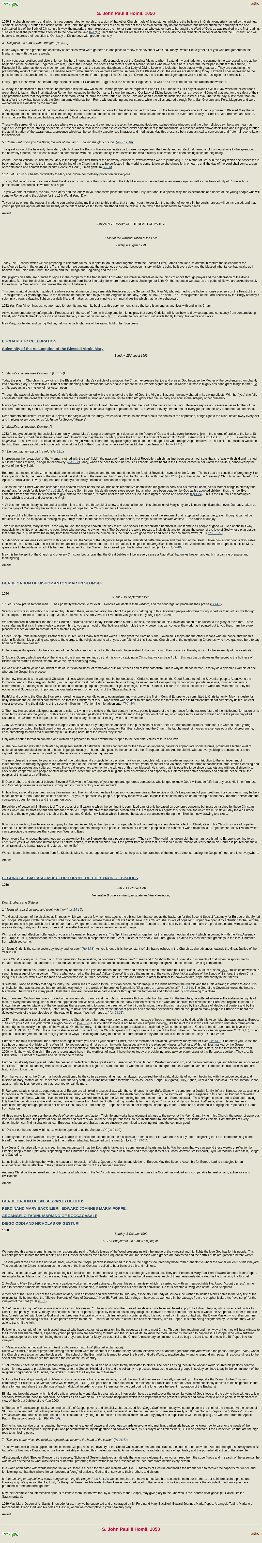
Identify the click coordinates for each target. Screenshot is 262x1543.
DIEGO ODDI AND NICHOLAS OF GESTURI (40, 1223)
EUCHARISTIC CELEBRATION (29, 341)
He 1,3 (110, 316)
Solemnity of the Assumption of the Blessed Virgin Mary (52, 348)
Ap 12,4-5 (172, 476)
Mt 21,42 (121, 1440)
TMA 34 (128, 703)
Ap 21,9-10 (124, 142)
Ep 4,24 (196, 494)
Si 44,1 (216, 604)
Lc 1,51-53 (215, 533)
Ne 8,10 (62, 43)
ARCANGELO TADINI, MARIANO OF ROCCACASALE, (50, 1215)
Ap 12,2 (73, 462)
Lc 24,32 (114, 1130)
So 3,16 (243, 1030)
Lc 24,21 (116, 1012)
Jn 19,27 (175, 444)
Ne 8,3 (94, 32)
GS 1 (224, 970)
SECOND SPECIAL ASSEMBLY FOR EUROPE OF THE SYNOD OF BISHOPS (70, 878)
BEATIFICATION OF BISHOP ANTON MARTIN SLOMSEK (52, 583)
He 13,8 (88, 948)
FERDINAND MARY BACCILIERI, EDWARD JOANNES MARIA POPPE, (64, 1208)
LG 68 (107, 167)
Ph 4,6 (54, 1418)
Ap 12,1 (57, 451)
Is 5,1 (41, 1301)
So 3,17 (83, 1023)
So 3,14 (186, 988)
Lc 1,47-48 (173, 547)
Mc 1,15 (28, 1030)
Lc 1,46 (58, 373)
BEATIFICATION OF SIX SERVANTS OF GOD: (42, 1201)
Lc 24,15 (75, 909)
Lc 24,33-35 (138, 1140)
